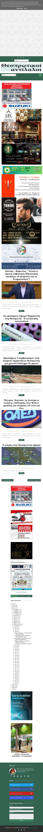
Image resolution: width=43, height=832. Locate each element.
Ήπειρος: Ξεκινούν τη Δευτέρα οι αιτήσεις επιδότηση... (22, 641)
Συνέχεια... (21, 310)
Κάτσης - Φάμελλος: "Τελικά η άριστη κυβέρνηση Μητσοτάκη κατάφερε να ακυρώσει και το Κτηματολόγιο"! (21, 275)
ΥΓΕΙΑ (5, 335)
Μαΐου (15, 620)
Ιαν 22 (16, 652)
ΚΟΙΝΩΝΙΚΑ (6, 422)
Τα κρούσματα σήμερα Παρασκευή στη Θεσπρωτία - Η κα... (22, 636)
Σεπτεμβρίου (16, 614)
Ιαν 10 (16, 670)
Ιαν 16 (16, 661)
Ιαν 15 (16, 662)
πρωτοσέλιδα (19, 592)
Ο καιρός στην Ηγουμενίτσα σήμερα (22, 445)
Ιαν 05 (16, 677)
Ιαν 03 (16, 680)
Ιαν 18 (16, 658)
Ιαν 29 (16, 630)
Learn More (19, 8)
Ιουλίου (15, 617)
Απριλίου (15, 621)
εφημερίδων (25, 592)
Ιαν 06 (16, 675)
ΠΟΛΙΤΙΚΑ (6, 293)
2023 (13, 606)
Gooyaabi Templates (33, 827)
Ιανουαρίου (16, 625)
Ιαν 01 (16, 683)
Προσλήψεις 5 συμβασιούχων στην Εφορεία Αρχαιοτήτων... (22, 639)
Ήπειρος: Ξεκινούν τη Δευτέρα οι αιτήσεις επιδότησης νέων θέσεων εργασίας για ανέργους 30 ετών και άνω (21, 404)
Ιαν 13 (16, 665)
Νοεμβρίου (16, 611)
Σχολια (28, 596)
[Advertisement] (21, 28)
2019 (13, 687)
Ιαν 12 (16, 667)
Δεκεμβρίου (16, 609)
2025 (13, 603)
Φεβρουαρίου (16, 624)
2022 (13, 608)
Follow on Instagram (22, 797)
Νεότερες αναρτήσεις (8, 480)
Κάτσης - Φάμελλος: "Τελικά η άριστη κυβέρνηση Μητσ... (23, 633)
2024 (13, 605)
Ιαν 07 (16, 674)
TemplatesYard (17, 827)
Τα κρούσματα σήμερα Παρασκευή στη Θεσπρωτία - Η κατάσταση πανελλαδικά (21, 319)
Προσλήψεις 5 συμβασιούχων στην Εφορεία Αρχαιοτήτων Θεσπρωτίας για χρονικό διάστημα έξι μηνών (21, 361)
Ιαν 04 (16, 678)
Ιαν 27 (16, 645)
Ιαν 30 (16, 628)
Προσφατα (14, 596)
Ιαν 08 (16, 673)
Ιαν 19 (16, 656)
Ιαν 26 (16, 646)
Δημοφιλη (21, 596)
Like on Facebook (22, 789)
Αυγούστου (16, 615)
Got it (25, 8)
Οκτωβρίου (16, 612)
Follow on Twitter (22, 784)
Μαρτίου (15, 622)
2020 (13, 686)
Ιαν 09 (16, 671)
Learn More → (20, 773)
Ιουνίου (15, 618)
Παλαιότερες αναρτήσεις (34, 480)
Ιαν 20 (16, 655)
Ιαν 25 (16, 648)
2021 (13, 684)
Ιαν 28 (16, 631)
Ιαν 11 (16, 668)
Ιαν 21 (16, 654)
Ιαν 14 (16, 664)
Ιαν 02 (16, 681)
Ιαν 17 (16, 659)
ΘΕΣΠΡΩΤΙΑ (6, 377)
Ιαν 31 (16, 627)
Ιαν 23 (16, 651)
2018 (13, 689)
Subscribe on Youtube (22, 793)
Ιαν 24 (16, 649)
